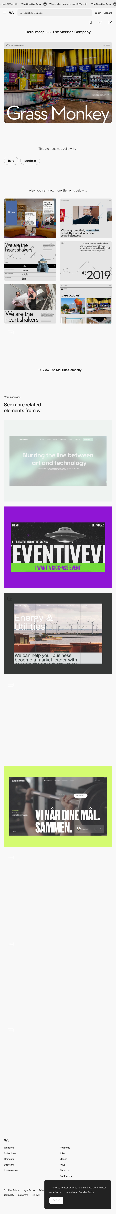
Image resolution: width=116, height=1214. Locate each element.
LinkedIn (36, 1194)
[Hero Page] (58, 547)
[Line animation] (86, 261)
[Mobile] (30, 218)
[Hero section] (58, 461)
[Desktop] (86, 218)
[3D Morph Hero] (58, 892)
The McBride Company (71, 32)
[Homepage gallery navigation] (30, 344)
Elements (9, 1159)
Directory (9, 1164)
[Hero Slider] (58, 720)
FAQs (62, 1164)
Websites (9, 1147)
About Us (65, 1170)
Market (63, 1159)
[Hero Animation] (58, 979)
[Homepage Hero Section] (58, 1065)
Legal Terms (29, 1190)
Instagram (23, 1194)
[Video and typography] (30, 304)
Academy (65, 1147)
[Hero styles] (58, 633)
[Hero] (58, 806)
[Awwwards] (11, 13)
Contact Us (66, 1176)
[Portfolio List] (86, 304)
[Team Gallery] (30, 261)
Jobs (62, 1153)
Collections (10, 1153)
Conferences (11, 1170)
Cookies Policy (11, 1190)
